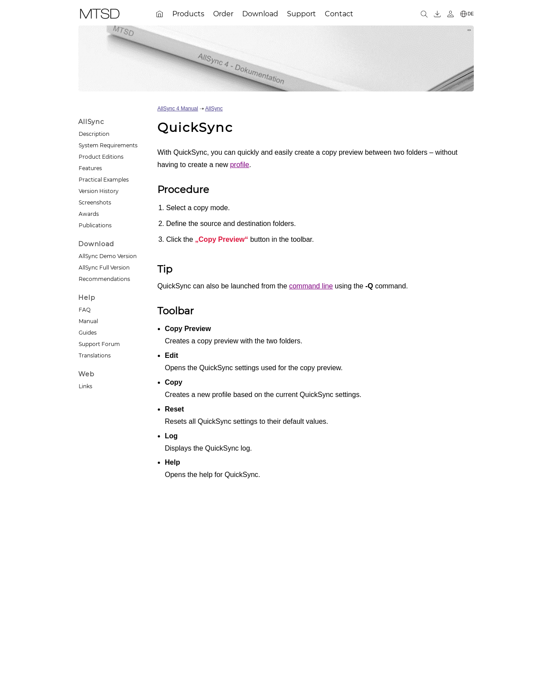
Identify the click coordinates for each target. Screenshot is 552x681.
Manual (88, 321)
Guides (88, 332)
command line (311, 286)
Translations (95, 355)
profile (239, 164)
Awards (89, 214)
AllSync (214, 109)
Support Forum (99, 344)
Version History (99, 191)
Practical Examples (104, 179)
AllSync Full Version (104, 267)
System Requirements (108, 145)
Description (94, 134)
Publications (95, 225)
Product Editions (101, 156)
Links (85, 386)
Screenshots (95, 202)
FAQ (85, 309)
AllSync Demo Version (108, 256)
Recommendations (104, 279)
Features (90, 168)
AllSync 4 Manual (177, 109)
